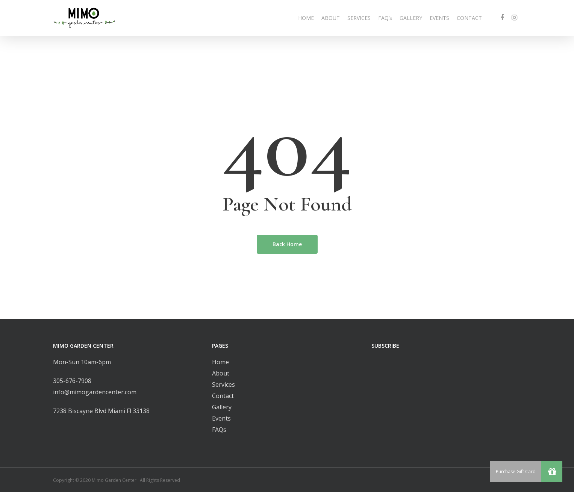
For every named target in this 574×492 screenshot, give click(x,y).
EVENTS (439, 17)
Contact (223, 396)
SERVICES (359, 17)
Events (221, 418)
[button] (551, 471)
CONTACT (469, 17)
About (220, 373)
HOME (306, 17)
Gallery (222, 407)
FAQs (219, 429)
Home (220, 362)
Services (223, 384)
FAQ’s (385, 17)
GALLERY (411, 17)
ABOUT (330, 17)
